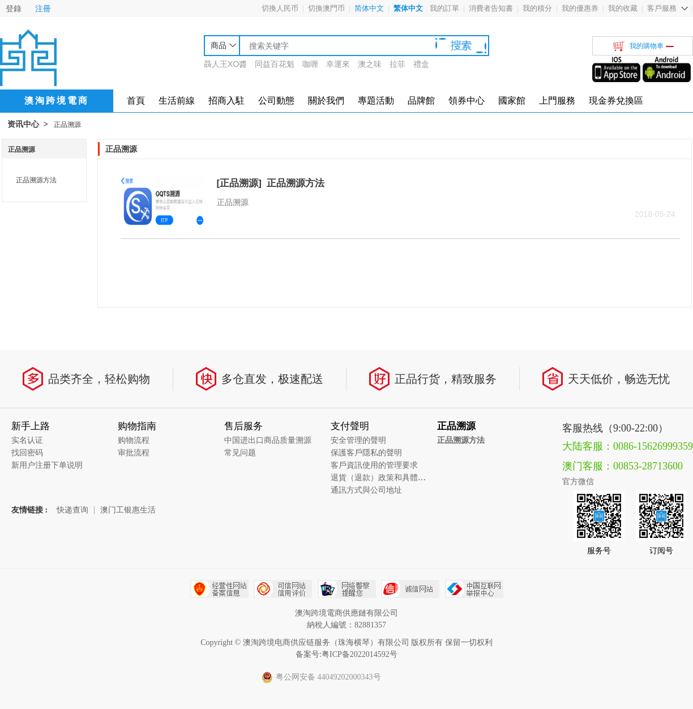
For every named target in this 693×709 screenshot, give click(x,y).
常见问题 (240, 453)
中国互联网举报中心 (474, 589)
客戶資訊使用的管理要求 (374, 465)
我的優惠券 (580, 8)
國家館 (511, 100)
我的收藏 (623, 8)
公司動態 (276, 100)
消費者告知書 (491, 8)
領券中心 (466, 100)
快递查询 (72, 510)
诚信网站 (410, 589)
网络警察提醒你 (347, 589)
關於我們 (326, 100)
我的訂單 (444, 8)
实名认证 (27, 440)
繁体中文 (408, 8)
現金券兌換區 (616, 100)
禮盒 (421, 64)
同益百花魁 (274, 64)
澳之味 (370, 64)
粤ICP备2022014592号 (359, 654)
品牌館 (421, 100)
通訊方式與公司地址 (366, 490)
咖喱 (310, 64)
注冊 (43, 8)
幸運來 (338, 64)
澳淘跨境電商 (56, 100)
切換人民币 (280, 8)
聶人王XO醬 (225, 64)
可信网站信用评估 (283, 589)
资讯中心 (23, 124)
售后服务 (243, 426)
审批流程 (133, 453)
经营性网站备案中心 (219, 589)
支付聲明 (350, 426)
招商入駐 (226, 100)
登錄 (14, 8)
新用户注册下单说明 (47, 465)
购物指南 (137, 426)
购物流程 (133, 440)
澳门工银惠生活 (128, 510)
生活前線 (177, 100)
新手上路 (30, 426)
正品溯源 (67, 125)
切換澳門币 (326, 8)
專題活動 (376, 100)
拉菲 (397, 64)
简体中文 (369, 8)
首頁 (136, 100)
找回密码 (27, 453)
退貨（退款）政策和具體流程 (382, 477)
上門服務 (557, 100)
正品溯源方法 (36, 180)
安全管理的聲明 (358, 440)
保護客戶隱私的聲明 (366, 453)
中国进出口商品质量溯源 (267, 440)
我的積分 (537, 8)
